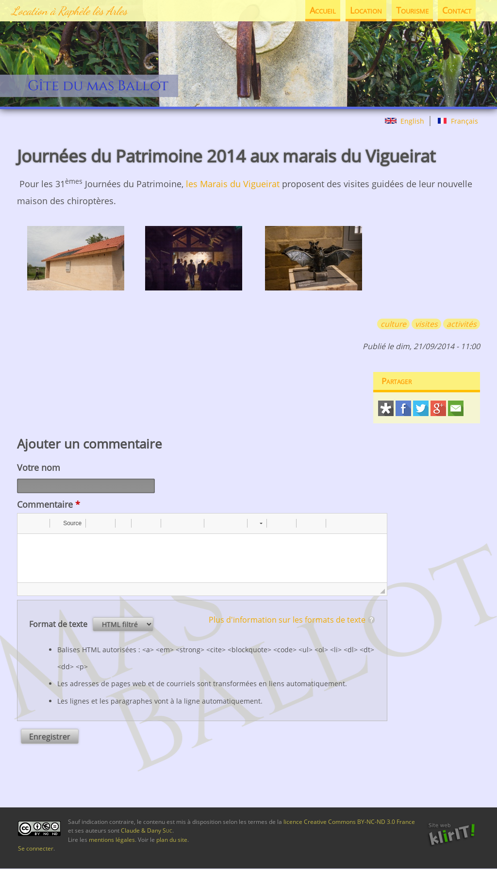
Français (458, 121)
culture (393, 324)
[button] (28, 523)
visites (426, 324)
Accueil (319, 10)
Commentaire (48, 504)
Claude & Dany (146, 830)
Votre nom (38, 467)
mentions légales (112, 840)
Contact (456, 10)
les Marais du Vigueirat (233, 184)
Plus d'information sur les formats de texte (287, 619)
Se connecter (35, 848)
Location (363, 10)
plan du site (171, 840)
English (404, 121)
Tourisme (410, 10)
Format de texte (59, 624)
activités (462, 324)
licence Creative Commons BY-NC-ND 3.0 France (349, 822)
